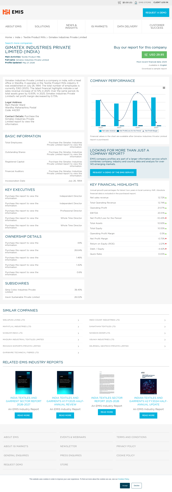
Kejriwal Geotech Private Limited (109, 346)
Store (64, 465)
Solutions (42, 27)
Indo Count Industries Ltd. (104, 320)
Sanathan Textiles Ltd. (102, 326)
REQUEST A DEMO (156, 13)
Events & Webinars (73, 437)
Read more (23, 415)
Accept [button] (124, 486)
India (17, 37)
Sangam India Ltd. (13, 333)
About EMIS (13, 27)
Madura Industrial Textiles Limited (23, 340)
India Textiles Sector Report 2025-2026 (106, 400)
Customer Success (157, 27)
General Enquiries (16, 455)
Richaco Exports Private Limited (22, 346)
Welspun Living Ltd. (14, 320)
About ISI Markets (16, 446)
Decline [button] (136, 486)
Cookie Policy (126, 455)
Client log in (160, 2)
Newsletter (68, 446)
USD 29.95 (154, 54)
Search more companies (18, 43)
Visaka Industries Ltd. (101, 340)
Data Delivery (127, 27)
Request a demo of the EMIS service (113, 173)
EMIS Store (143, 2)
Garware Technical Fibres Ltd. (21, 353)
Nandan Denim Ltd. (99, 333)
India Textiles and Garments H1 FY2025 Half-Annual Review (65, 401)
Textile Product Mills (34, 37)
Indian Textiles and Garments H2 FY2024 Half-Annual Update (148, 401)
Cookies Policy (123, 479)
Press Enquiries (71, 455)
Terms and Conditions (131, 437)
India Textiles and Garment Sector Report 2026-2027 (23, 401)
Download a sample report (154, 69)
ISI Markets (99, 27)
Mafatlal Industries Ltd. (17, 326)
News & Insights (71, 27)
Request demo (13, 465)
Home (8, 37)
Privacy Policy (126, 446)
